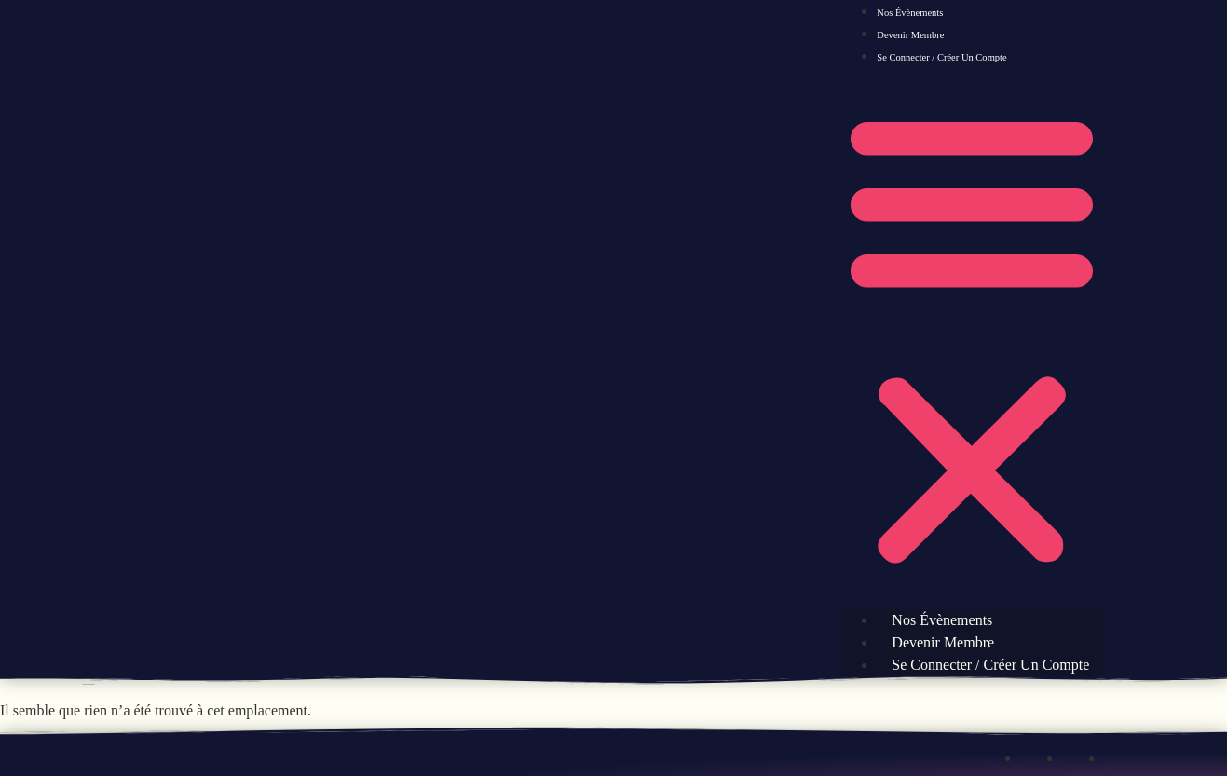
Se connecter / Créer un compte (941, 57)
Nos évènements (910, 12)
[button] (971, 338)
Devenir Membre (910, 35)
